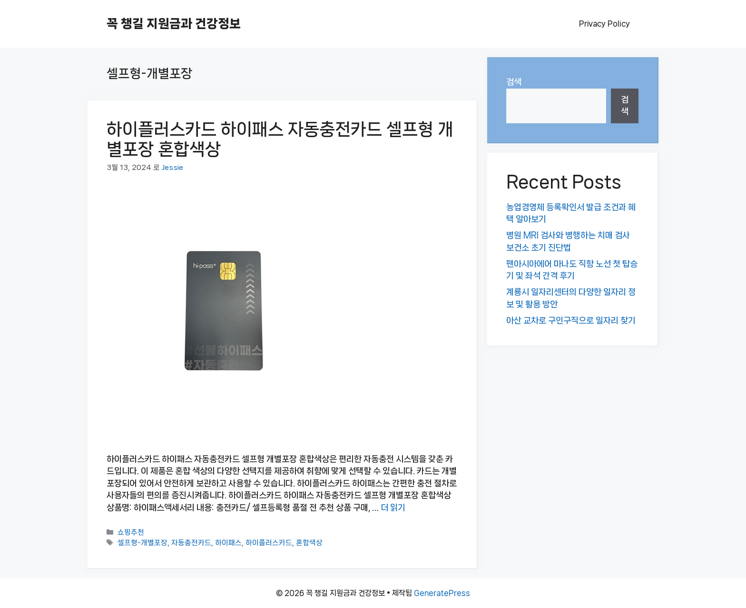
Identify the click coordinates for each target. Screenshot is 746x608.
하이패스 (228, 543)
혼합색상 (309, 543)
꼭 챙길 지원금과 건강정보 (174, 23)
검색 (513, 82)
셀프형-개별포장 (142, 543)
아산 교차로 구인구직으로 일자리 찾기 (571, 320)
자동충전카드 (191, 543)
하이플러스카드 (268, 543)
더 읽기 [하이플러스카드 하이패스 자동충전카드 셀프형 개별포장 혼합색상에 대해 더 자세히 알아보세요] (393, 507)
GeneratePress (442, 593)
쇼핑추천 (131, 533)
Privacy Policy (604, 24)
